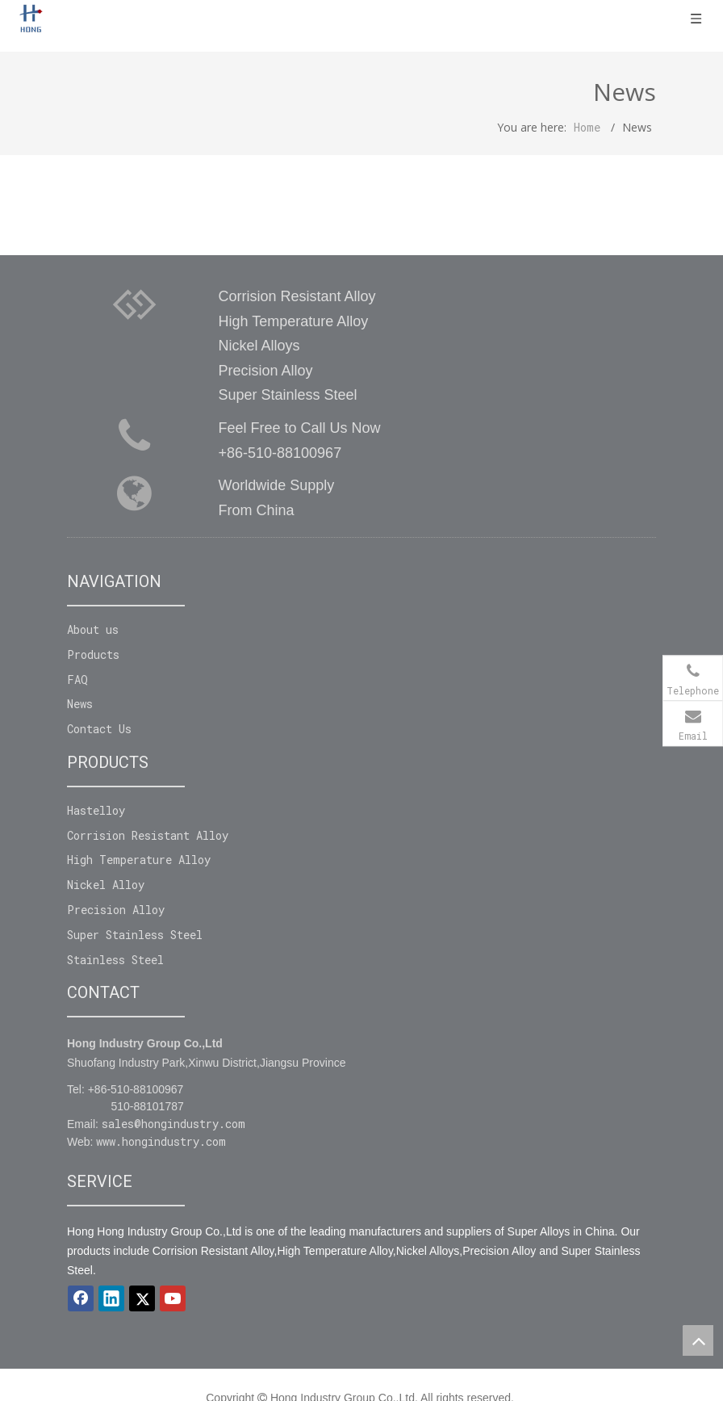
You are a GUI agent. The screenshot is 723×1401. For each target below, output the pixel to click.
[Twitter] (142, 1298)
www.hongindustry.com (161, 1141)
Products (93, 654)
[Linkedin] (111, 1298)
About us (93, 629)
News (80, 703)
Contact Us (99, 728)
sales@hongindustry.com (173, 1123)
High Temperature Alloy (139, 859)
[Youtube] (173, 1298)
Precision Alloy (116, 909)
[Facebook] (81, 1298)
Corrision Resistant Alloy (147, 835)
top (698, 1340)
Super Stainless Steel (135, 934)
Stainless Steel (115, 959)
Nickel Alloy (105, 884)
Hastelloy (96, 810)
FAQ (77, 679)
